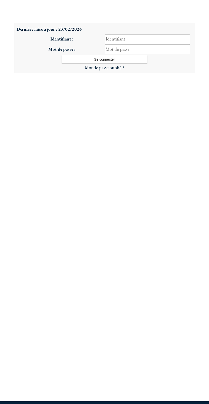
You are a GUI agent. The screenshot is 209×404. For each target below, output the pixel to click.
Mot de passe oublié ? (104, 67)
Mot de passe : (62, 49)
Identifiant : (61, 39)
